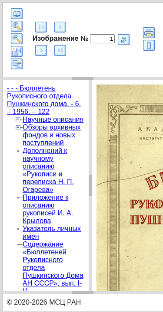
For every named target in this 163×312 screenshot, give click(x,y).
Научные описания (53, 119)
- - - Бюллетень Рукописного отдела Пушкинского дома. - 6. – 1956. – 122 (44, 99)
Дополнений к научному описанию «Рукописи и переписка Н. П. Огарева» (48, 170)
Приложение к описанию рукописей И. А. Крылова (48, 209)
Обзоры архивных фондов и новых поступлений (52, 135)
